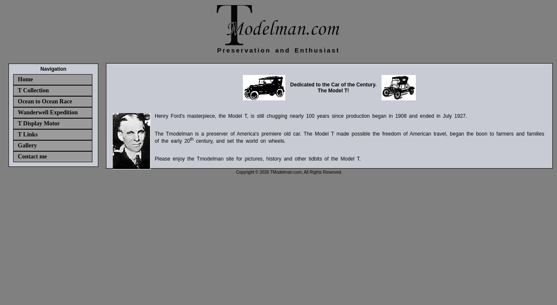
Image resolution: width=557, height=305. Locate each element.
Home (25, 79)
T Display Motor (39, 123)
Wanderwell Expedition (48, 112)
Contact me (32, 156)
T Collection (33, 90)
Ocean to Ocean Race (45, 101)
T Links (28, 134)
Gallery (27, 145)
